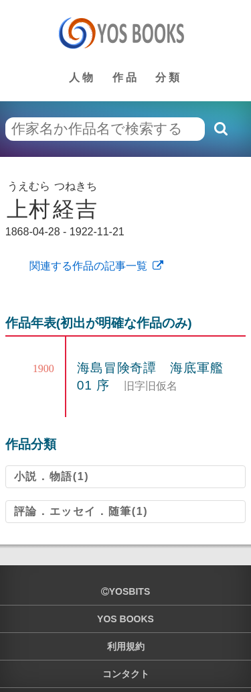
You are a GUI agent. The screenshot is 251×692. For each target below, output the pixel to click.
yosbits (125, 591)
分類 (168, 77)
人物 (82, 77)
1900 (43, 368)
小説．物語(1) (51, 476)
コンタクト (125, 674)
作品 (125, 77)
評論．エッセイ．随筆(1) (81, 511)
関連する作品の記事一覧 (87, 266)
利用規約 (126, 646)
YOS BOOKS (125, 619)
